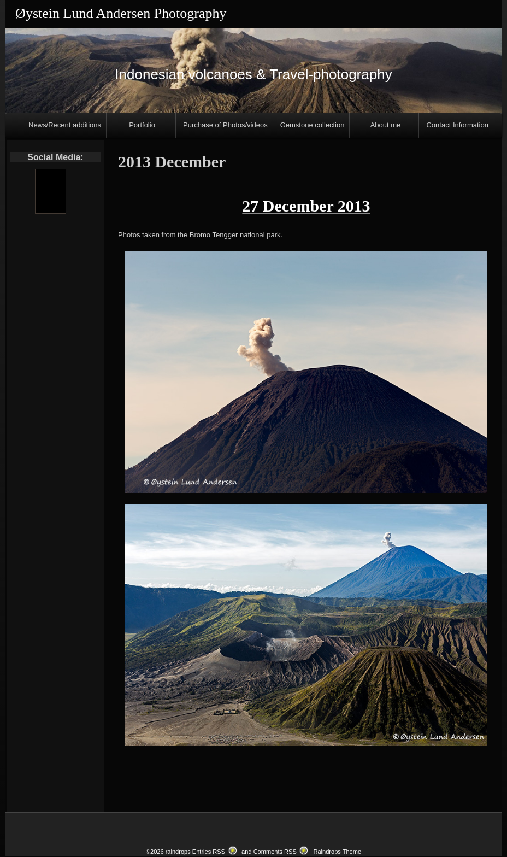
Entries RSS (208, 847)
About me (385, 125)
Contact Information (457, 125)
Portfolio (142, 125)
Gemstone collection (312, 125)
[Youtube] (50, 191)
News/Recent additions (64, 125)
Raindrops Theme (337, 847)
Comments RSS (275, 847)
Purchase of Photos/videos (225, 125)
